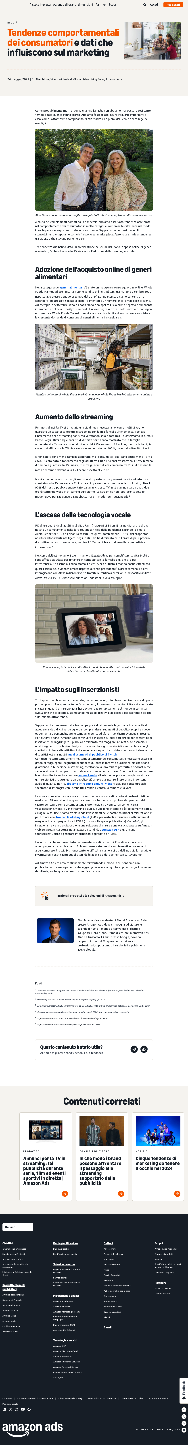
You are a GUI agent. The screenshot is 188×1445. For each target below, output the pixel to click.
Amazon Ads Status (158, 1398)
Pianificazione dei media (65, 1254)
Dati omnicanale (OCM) (64, 1324)
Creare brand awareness (14, 1248)
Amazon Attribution (63, 1301)
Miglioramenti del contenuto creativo (67, 1271)
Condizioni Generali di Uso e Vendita (35, 1398)
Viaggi (107, 1317)
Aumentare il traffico (12, 1259)
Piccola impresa (40, 4)
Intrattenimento (112, 1264)
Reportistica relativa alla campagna (65, 1318)
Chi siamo (7, 1398)
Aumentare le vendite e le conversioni (15, 1265)
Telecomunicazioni (113, 1306)
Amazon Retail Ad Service (65, 1367)
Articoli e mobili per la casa (117, 1290)
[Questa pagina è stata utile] (144, 1050)
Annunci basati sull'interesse (102, 1398)
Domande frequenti (164, 1272)
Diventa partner (162, 1293)
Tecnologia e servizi (65, 1340)
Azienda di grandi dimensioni (73, 4)
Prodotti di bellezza (113, 1254)
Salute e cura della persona (117, 1285)
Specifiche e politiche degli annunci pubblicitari (168, 1265)
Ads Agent (58, 1377)
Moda (106, 1269)
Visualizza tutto (10, 1331)
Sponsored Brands (11, 1305)
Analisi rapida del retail (64, 1330)
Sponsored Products (12, 1300)
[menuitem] (17, 1310)
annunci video (103, 783)
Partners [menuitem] (160, 1283)
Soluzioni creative (64, 1264)
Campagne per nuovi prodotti (67, 1372)
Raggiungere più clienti (13, 1254)
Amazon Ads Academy (166, 1248)
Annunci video (9, 1315)
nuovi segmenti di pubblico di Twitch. (92, 754)
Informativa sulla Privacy (70, 1398)
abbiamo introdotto (80, 783)
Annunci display (10, 1310)
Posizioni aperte (10, 1403)
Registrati (173, 4)
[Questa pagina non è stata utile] (134, 1050)
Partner (100, 4)
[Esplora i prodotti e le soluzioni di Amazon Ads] (90, 896)
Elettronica (109, 1259)
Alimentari (109, 1280)
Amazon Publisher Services (66, 1361)
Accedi (154, 4)
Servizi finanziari (112, 1275)
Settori (108, 1243)
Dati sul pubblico (61, 1248)
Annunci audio (9, 1321)
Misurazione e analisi (66, 1296)
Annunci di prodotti (164, 1254)
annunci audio (87, 775)
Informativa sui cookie (132, 1398)
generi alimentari (71, 287)
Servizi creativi (60, 1277)
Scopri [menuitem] (159, 1243)
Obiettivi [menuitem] (7, 1243)
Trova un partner (163, 1288)
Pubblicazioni (110, 1301)
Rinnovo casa (110, 1296)
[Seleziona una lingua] (17, 1227)
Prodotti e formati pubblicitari (13, 1287)
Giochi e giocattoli (112, 1312)
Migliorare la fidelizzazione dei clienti (17, 1273)
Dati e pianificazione (65, 1243)
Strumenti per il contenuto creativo (66, 1284)
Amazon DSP (110, 829)
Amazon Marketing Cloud (72, 817)
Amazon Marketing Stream (66, 1311)
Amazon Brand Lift (62, 1306)
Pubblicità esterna (11, 1326)
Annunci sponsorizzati (13, 1294)
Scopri (113, 4)
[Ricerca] (144, 4)
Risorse (158, 1259)
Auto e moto (110, 1248)
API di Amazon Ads (62, 1356)
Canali (107, 1327)
